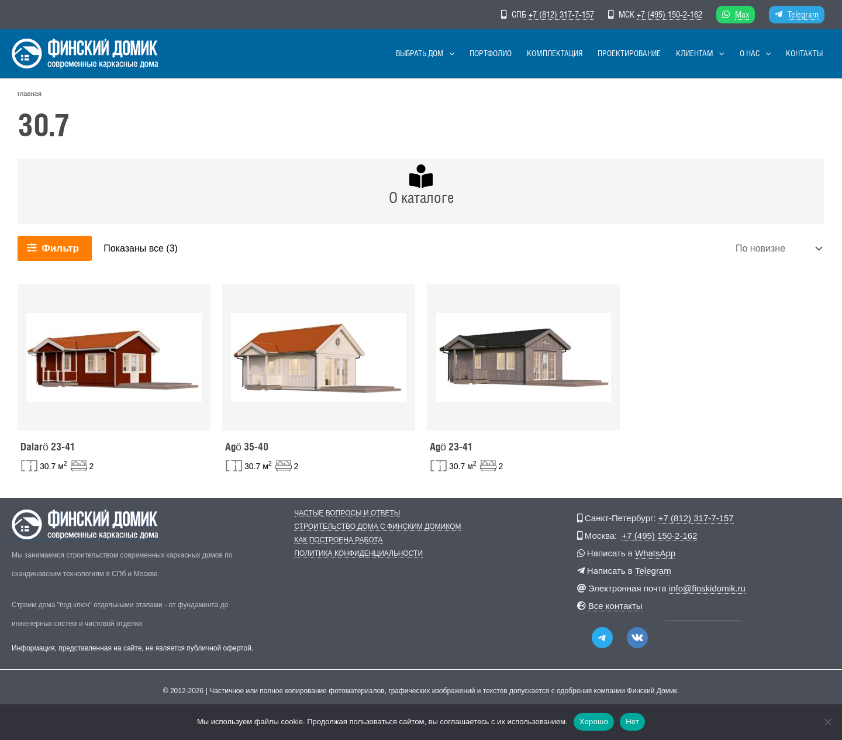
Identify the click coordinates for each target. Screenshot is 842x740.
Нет (632, 721)
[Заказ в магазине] (777, 248)
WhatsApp (655, 553)
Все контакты (615, 606)
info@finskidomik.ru (707, 588)
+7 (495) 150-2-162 (669, 14)
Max (742, 14)
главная (30, 93)
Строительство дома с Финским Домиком (377, 527)
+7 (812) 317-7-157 (561, 14)
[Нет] (827, 722)
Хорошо (593, 721)
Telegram (803, 14)
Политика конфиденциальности (358, 553)
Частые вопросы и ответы (347, 513)
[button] (487, 53)
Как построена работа (338, 540)
